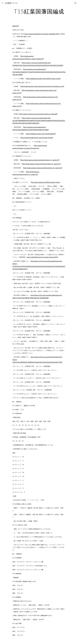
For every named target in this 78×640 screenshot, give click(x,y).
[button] (2, 3)
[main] (39, 11)
